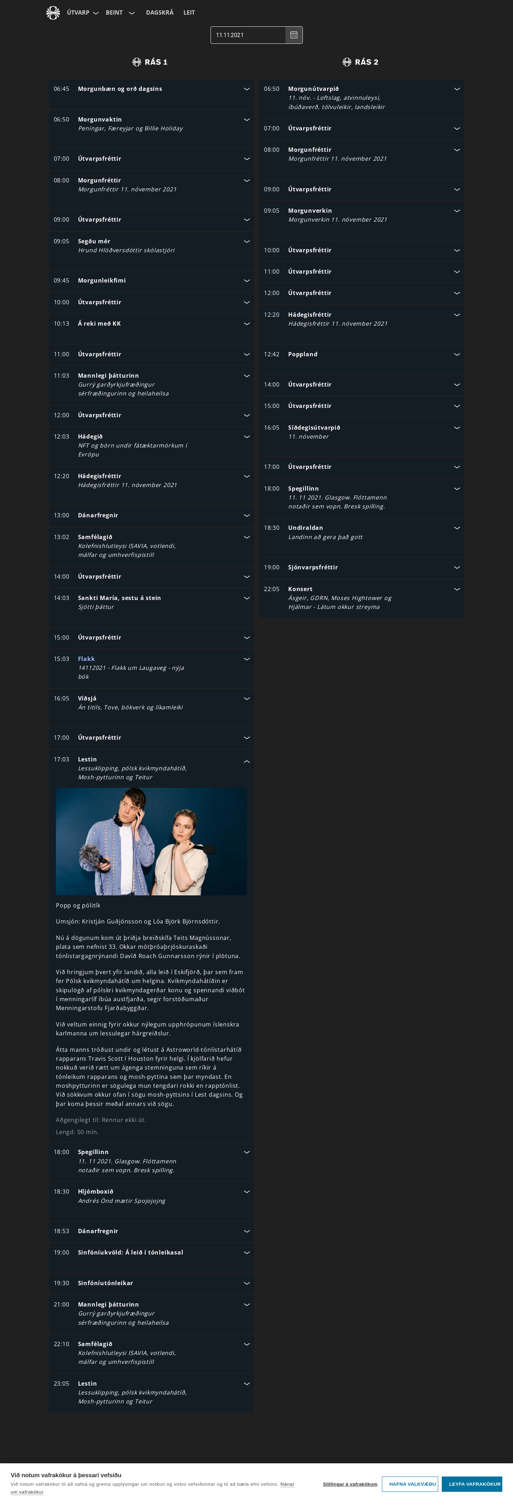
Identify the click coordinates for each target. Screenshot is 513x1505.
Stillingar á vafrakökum (350, 1484)
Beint (114, 12)
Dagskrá (159, 12)
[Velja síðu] (95, 13)
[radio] (149, 62)
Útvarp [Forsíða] (78, 12)
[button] (151, 89)
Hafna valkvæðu (412, 1484)
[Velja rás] (131, 13)
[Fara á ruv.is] (53, 13)
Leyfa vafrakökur (475, 1484)
